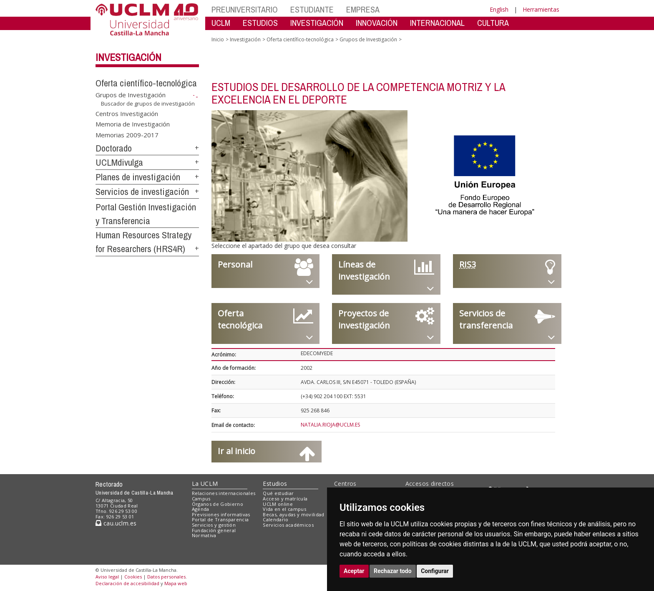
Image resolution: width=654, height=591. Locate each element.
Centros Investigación (127, 113)
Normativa (204, 535)
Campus (201, 498)
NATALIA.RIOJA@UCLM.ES (330, 424)
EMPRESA (363, 9)
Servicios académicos (288, 525)
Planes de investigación (138, 177)
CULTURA (493, 22)
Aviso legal (107, 576)
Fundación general (214, 530)
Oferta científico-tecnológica (146, 83)
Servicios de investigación (142, 191)
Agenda (200, 509)
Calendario (275, 519)
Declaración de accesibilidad (127, 583)
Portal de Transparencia (220, 519)
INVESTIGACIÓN (316, 22)
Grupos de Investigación (131, 95)
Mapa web (175, 583)
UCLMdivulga (119, 162)
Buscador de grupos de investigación (148, 103)
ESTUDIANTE (312, 9)
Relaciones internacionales (224, 493)
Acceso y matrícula (285, 498)
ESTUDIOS (260, 22)
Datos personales (166, 576)
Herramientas (541, 9)
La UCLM (205, 483)
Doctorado (114, 148)
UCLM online (278, 504)
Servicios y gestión (214, 525)
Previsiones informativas (221, 514)
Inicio (217, 39)
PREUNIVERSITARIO (244, 9)
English (499, 9)
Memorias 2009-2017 (127, 134)
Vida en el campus (284, 509)
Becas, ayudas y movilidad (293, 514)
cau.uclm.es (116, 523)
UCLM (220, 22)
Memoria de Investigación (133, 124)
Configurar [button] (435, 571)
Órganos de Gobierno (217, 504)
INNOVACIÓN (376, 22)
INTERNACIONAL (437, 22)
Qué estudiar (278, 493)
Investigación (128, 57)
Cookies (133, 576)
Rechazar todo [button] (393, 571)
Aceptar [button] (354, 571)
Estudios (275, 483)
